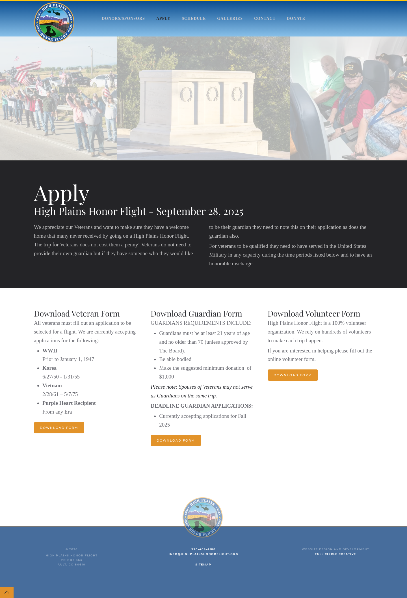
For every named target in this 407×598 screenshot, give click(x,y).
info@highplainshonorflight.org (203, 554)
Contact (265, 18)
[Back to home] (55, 22)
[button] (7, 592)
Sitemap (203, 564)
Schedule (194, 18)
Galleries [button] (230, 18)
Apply (163, 18)
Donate (296, 18)
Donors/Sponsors (123, 18)
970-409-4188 (203, 549)
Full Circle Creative (335, 554)
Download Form (59, 428)
